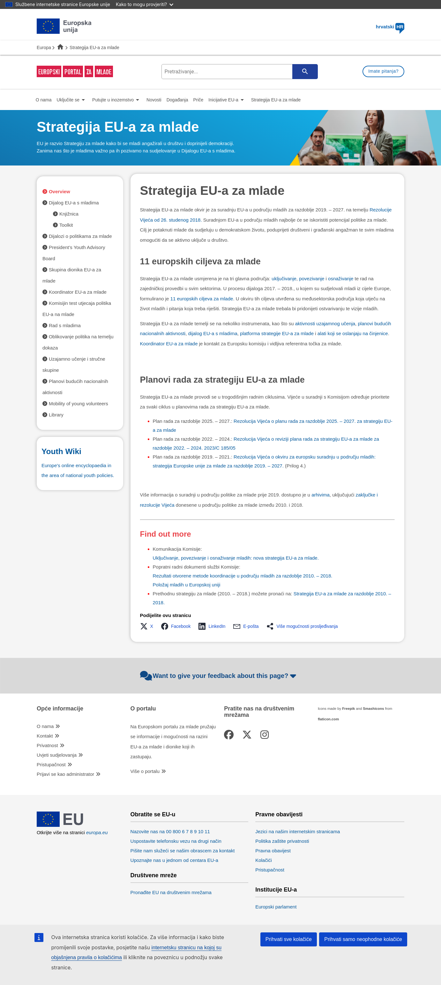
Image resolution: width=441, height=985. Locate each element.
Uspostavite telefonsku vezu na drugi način (176, 841)
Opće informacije (60, 709)
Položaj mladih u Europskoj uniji (186, 584)
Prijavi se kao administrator (65, 774)
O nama (45, 726)
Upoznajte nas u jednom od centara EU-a (174, 860)
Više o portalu (145, 771)
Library (56, 414)
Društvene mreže (154, 875)
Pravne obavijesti (279, 815)
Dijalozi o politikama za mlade (80, 236)
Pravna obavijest (273, 850)
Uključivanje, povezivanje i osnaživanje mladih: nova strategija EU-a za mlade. (236, 558)
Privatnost (47, 745)
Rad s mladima (65, 325)
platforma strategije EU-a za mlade (277, 333)
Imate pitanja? (383, 71)
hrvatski (390, 26)
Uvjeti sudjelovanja (57, 755)
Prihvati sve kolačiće (288, 939)
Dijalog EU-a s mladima (74, 202)
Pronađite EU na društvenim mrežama (171, 892)
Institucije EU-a (276, 890)
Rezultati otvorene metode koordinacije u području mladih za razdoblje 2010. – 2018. (243, 575)
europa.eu (97, 832)
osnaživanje (340, 278)
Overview (59, 191)
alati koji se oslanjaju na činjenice (353, 333)
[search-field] (238, 71)
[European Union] (64, 825)
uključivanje (284, 278)
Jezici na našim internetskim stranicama (297, 831)
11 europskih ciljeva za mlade (201, 298)
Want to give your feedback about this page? (219, 675)
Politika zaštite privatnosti (282, 841)
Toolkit (66, 225)
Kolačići (263, 860)
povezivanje (311, 278)
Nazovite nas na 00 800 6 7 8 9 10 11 (170, 831)
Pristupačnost (51, 764)
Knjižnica (68, 214)
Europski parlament (275, 906)
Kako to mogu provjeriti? (144, 4)
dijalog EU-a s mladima (212, 333)
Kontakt (45, 736)
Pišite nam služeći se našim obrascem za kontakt (183, 850)
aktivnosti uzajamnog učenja (325, 323)
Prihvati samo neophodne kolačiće (363, 939)
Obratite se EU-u (153, 815)
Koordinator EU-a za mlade (169, 343)
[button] (148, 626)
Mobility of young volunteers (78, 403)
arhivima (320, 494)
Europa (44, 47)
